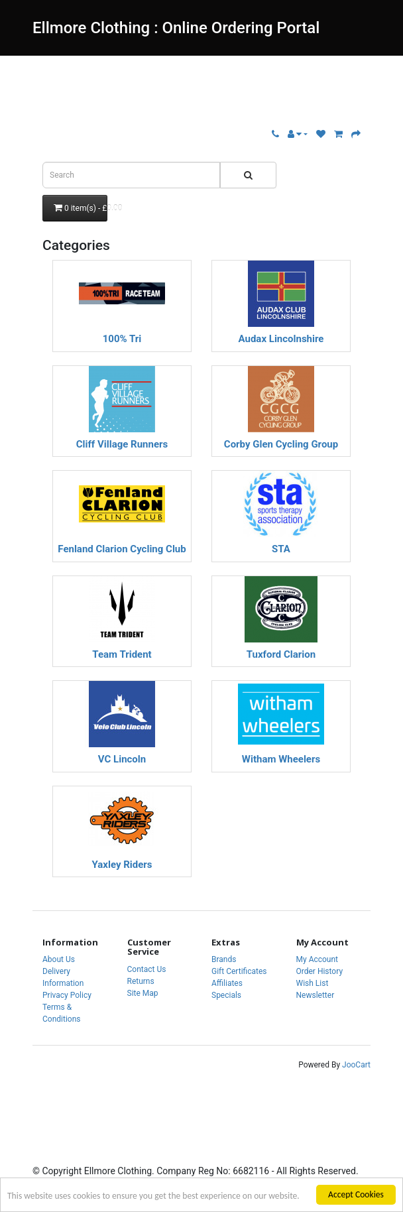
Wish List (312, 983)
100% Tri (122, 339)
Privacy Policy (66, 995)
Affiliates (227, 983)
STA (281, 549)
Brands (223, 959)
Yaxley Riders (121, 865)
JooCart (356, 1064)
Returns (140, 981)
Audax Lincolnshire (281, 339)
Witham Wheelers (281, 759)
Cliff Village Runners (122, 444)
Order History (319, 971)
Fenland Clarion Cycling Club (122, 549)
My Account (317, 959)
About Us (58, 959)
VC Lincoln (122, 759)
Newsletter (315, 995)
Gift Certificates (238, 971)
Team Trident (121, 654)
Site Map (142, 993)
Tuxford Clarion (281, 654)
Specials (226, 995)
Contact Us (146, 969)
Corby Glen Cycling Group (281, 444)
